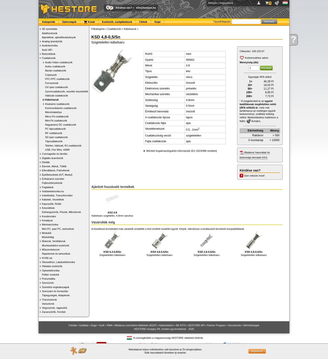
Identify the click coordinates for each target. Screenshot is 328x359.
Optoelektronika (50, 270)
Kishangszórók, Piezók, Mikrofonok (61, 212)
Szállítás (84, 325)
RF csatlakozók (53, 133)
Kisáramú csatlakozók (57, 104)
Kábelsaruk (52, 99)
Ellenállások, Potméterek (55, 170)
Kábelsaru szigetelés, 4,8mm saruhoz (112, 204)
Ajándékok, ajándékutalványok (59, 37)
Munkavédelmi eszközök (55, 245)
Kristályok (47, 220)
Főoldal (73, 325)
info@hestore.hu (146, 7)
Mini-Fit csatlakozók (56, 120)
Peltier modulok (50, 274)
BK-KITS (181, 325)
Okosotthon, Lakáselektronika (58, 262)
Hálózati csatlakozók (56, 95)
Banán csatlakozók (55, 70)
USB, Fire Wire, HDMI (57, 149)
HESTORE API (196, 325)
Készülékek (48, 208)
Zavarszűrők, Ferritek (54, 312)
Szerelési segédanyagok (55, 287)
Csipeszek (51, 74)
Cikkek (143, 21)
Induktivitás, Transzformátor (57, 195)
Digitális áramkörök (52, 158)
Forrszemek (51, 83)
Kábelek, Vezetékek (53, 199)
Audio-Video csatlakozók (58, 62)
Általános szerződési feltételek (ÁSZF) (136, 325)
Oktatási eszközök (52, 266)
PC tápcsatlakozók (55, 128)
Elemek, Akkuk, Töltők (54, 166)
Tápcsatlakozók (53, 141)
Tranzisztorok (49, 299)
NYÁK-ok (47, 258)
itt (176, 352)
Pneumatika (48, 278)
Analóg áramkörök (52, 41)
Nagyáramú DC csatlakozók (60, 124)
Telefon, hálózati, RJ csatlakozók (63, 145)
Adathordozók (49, 33)
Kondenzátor (49, 216)
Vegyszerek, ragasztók (54, 307)
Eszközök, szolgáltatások (117, 21)
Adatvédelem (166, 325)
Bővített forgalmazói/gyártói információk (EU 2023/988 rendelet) (181, 150)
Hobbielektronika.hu (53, 191)
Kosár (89, 22)
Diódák (46, 162)
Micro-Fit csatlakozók (57, 116)
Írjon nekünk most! (254, 175)
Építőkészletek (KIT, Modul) (57, 174)
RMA (109, 325)
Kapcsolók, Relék (51, 203)
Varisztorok (48, 303)
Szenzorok (48, 282)
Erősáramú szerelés (53, 178)
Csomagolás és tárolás (54, 153)
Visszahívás (234, 325)
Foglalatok (48, 187)
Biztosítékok (48, 54)
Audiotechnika (50, 45)
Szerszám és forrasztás (55, 291)
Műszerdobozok (51, 249)
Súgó (157, 21)
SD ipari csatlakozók (56, 137)
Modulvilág (48, 237)
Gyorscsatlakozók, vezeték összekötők (66, 91)
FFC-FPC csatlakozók (57, 79)
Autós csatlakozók (55, 66)
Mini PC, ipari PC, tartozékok (58, 229)
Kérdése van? (124, 7)
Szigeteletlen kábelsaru (113, 243)
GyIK (102, 325)
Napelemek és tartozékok (56, 253)
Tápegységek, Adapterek (56, 295)
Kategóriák (48, 21)
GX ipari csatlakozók (56, 87)
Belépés (212, 3)
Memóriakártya (53, 112)
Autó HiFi (47, 49)
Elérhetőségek (251, 325)
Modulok (46, 233)
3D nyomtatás (49, 29)
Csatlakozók (49, 58)
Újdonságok (69, 21)
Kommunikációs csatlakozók (61, 108)
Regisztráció (226, 3)
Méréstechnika (50, 224)
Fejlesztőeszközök (52, 183)
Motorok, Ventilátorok (53, 241)
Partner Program (216, 325)
